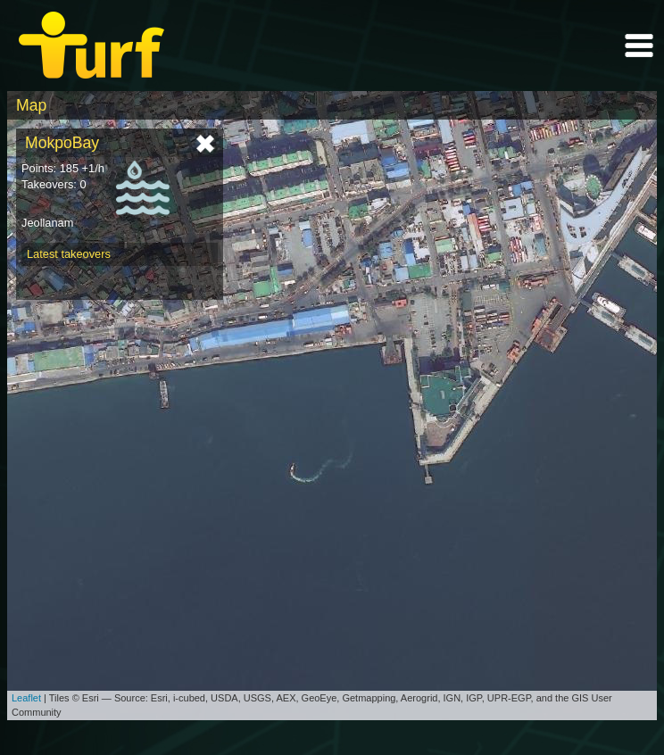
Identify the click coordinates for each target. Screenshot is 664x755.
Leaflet (26, 698)
